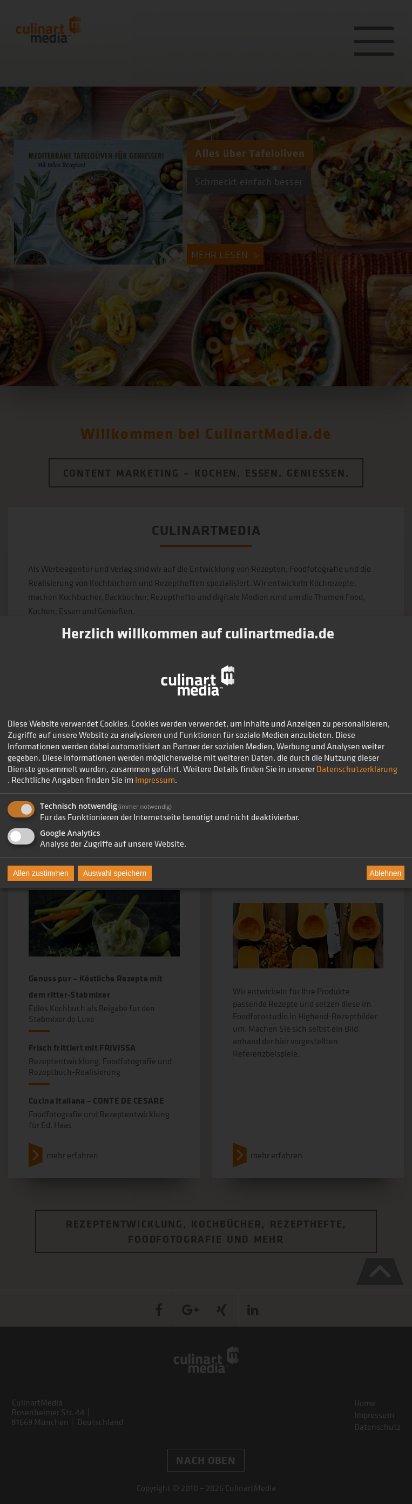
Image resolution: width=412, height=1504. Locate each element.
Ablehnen (385, 873)
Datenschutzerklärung (356, 768)
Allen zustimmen (41, 873)
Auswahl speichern (115, 873)
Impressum (155, 779)
